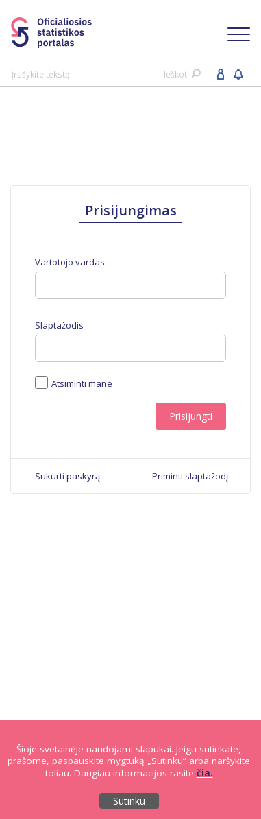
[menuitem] (67, 476)
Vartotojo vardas (70, 262)
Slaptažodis (59, 325)
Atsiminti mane (80, 383)
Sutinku (129, 800)
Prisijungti (190, 416)
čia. (205, 772)
